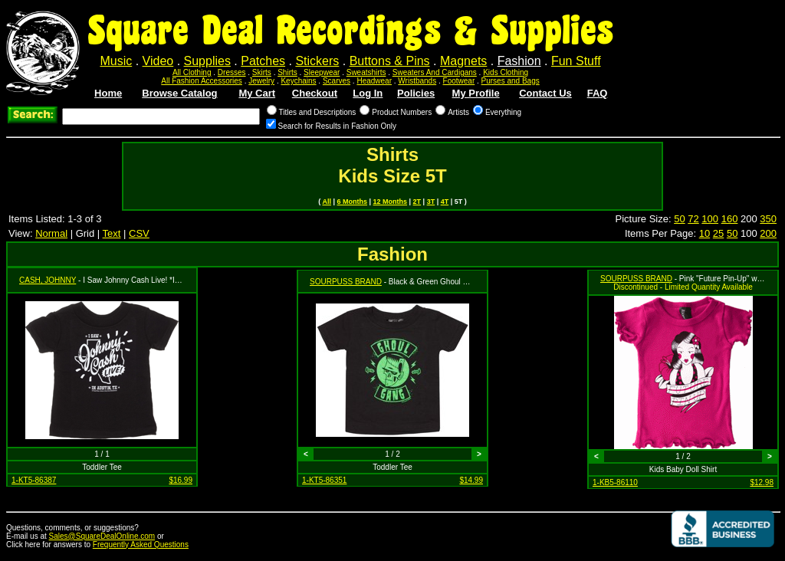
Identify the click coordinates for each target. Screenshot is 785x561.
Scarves (336, 81)
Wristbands (417, 81)
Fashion (519, 60)
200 (768, 233)
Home (108, 93)
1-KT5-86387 (33, 480)
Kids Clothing (505, 72)
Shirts (287, 72)
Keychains (298, 81)
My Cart (256, 93)
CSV (139, 233)
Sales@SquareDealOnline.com (102, 536)
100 (709, 219)
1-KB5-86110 (615, 482)
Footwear (459, 81)
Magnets (463, 60)
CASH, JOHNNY (47, 280)
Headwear (374, 81)
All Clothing (192, 72)
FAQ (597, 93)
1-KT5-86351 (324, 480)
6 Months (352, 201)
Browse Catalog (179, 93)
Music (116, 60)
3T (431, 201)
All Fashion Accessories (201, 81)
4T (445, 201)
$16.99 (180, 480)
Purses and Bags (510, 81)
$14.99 (471, 480)
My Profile (476, 93)
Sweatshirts (366, 72)
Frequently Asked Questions (141, 544)
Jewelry (261, 81)
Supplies (207, 60)
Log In (368, 93)
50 (679, 219)
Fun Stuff (576, 60)
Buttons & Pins (390, 60)
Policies (416, 93)
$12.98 (762, 482)
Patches (263, 60)
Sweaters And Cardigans (434, 72)
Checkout (314, 93)
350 (768, 219)
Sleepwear (322, 72)
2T (417, 201)
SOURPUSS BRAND (346, 281)
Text (112, 233)
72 (693, 219)
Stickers (317, 60)
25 (718, 233)
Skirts (261, 72)
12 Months (390, 201)
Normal (51, 233)
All (326, 201)
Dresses (232, 72)
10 (704, 233)
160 (729, 219)
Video (158, 60)
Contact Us (545, 93)
